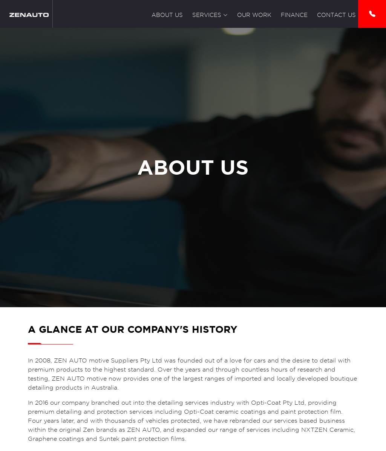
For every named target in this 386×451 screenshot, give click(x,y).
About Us (167, 15)
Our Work (254, 15)
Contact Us (336, 15)
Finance (294, 15)
